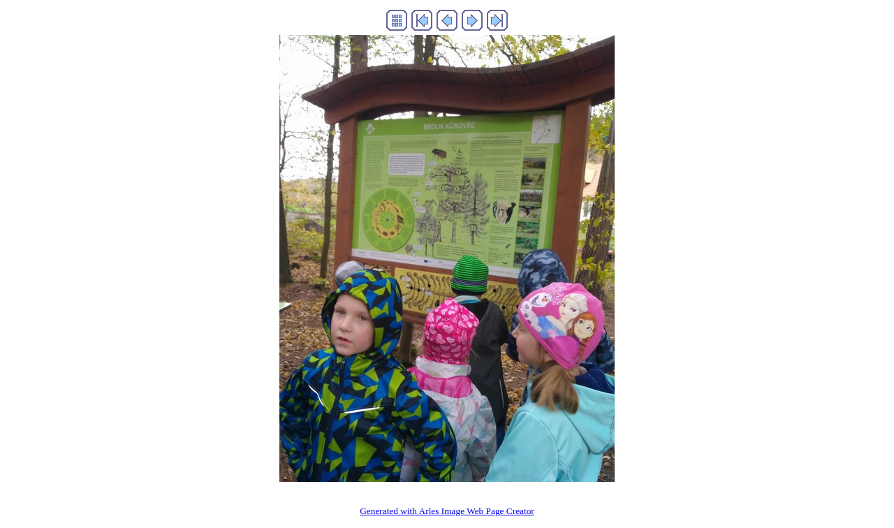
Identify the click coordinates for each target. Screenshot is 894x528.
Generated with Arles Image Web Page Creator (447, 511)
